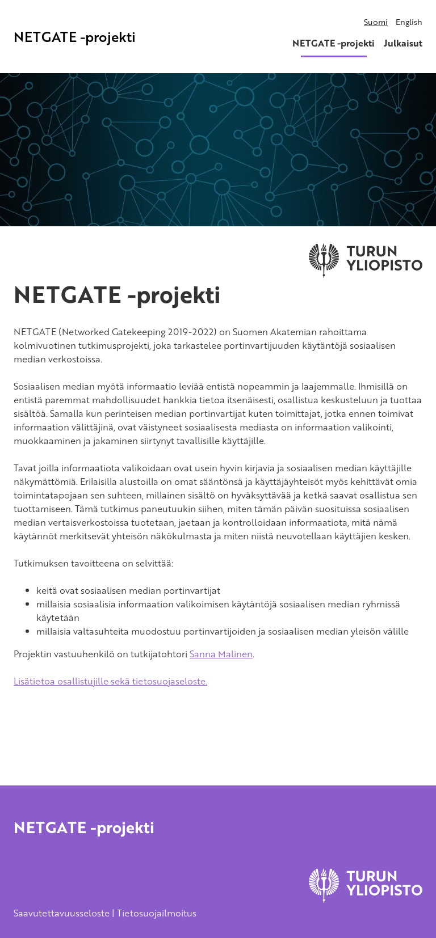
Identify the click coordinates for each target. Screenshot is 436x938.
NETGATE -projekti (75, 37)
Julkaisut (403, 43)
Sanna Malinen (221, 654)
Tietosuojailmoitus (156, 913)
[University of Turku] (365, 899)
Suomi (376, 22)
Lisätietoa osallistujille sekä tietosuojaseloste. (110, 681)
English (409, 22)
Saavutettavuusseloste (62, 913)
